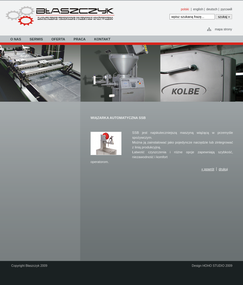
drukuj (223, 169)
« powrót (207, 169)
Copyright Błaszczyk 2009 (29, 265)
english (198, 9)
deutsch (211, 9)
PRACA (80, 39)
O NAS (15, 39)
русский (226, 9)
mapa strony (223, 29)
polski (185, 9)
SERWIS (36, 39)
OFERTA (58, 39)
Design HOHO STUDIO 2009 (212, 265)
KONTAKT (102, 39)
